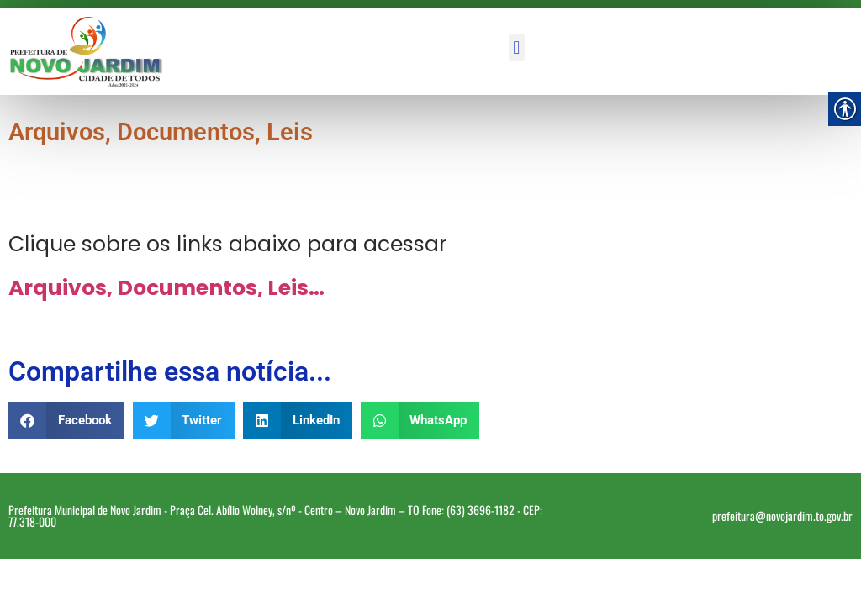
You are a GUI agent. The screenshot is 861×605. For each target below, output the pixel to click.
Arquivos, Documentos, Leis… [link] (166, 287)
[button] (517, 47)
